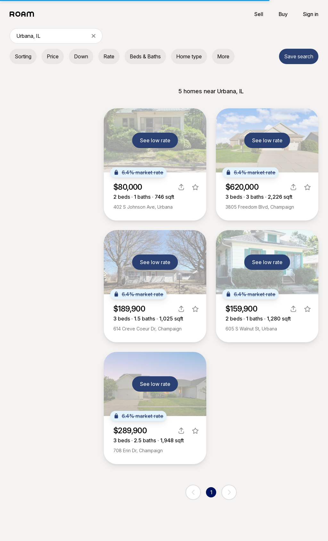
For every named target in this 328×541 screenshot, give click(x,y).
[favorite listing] (195, 187)
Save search (298, 56)
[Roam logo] (24, 14)
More (223, 56)
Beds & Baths (145, 56)
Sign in (310, 14)
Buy (283, 14)
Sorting (23, 56)
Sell (258, 14)
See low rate (155, 140)
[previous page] (193, 492)
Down (81, 56)
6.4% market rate (138, 172)
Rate (108, 56)
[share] (181, 187)
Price (53, 56)
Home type (189, 56)
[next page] (229, 492)
